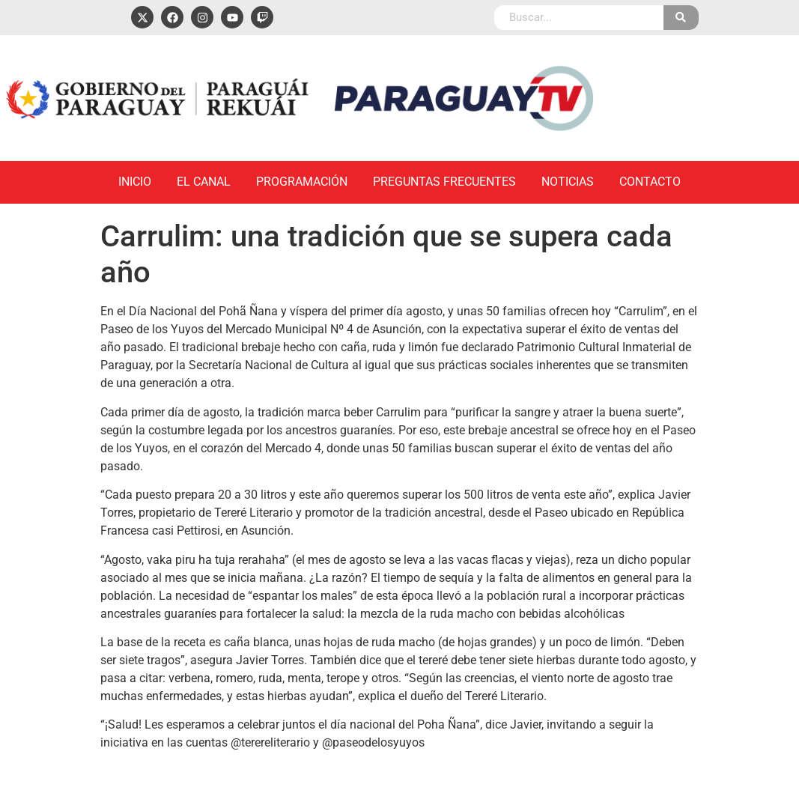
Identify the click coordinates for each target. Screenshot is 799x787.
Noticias (567, 181)
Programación (301, 181)
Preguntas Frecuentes (444, 181)
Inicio (134, 181)
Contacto (650, 181)
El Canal (204, 181)
